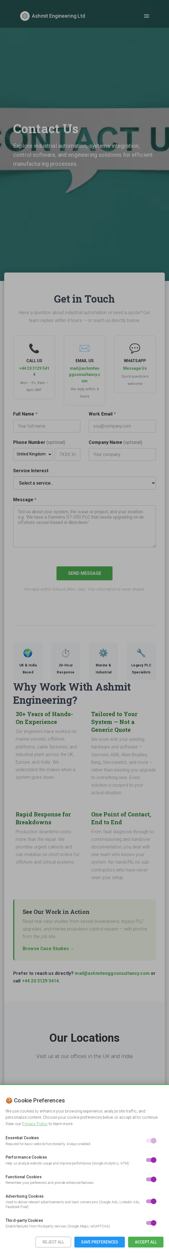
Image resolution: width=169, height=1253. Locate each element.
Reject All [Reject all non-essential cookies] (53, 1242)
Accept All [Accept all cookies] (146, 1242)
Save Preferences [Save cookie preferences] (99, 1242)
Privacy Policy (35, 1124)
